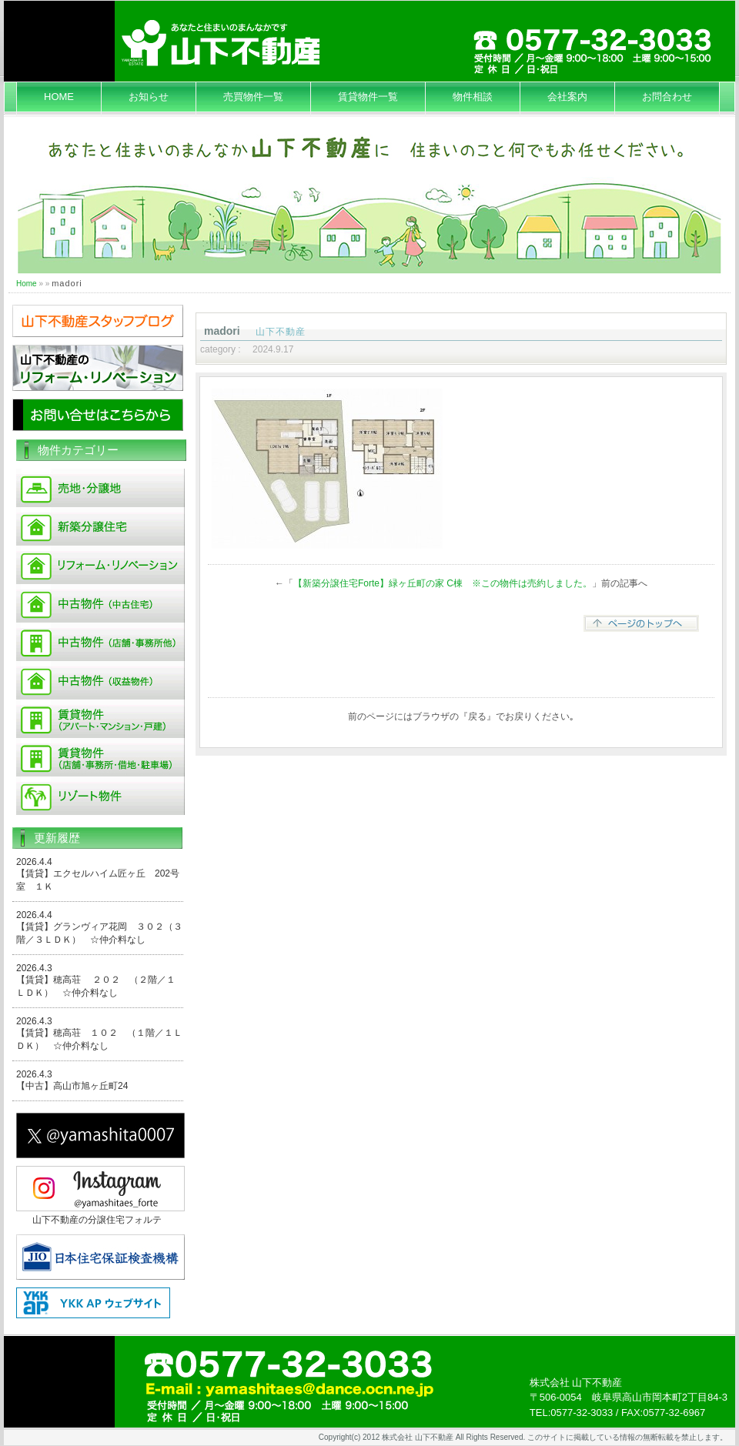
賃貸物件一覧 (368, 96)
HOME (59, 96)
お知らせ (149, 96)
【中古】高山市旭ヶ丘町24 (72, 1085)
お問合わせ (667, 96)
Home (26, 283)
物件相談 (473, 96)
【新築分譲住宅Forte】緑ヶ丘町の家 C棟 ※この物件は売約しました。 (442, 583)
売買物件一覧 (253, 96)
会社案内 (567, 96)
